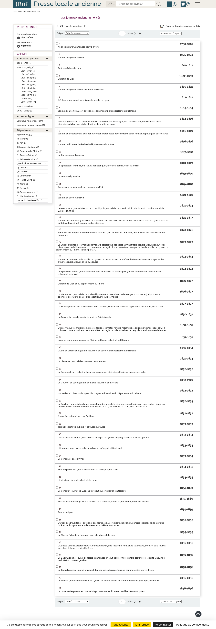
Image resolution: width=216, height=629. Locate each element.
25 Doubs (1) (23, 167)
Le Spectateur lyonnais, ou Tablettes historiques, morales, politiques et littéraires (98, 165)
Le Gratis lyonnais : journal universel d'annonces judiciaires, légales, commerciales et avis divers (106, 570)
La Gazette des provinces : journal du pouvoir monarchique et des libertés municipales (101, 591)
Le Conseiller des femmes (71, 459)
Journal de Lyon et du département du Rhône (81, 89)
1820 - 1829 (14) (28, 77)
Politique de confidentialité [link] (192, 624)
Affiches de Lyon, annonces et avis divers (78, 47)
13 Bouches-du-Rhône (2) (29, 151)
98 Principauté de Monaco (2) (31, 163)
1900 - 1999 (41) (25, 106)
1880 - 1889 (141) (29, 98)
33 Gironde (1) (24, 175)
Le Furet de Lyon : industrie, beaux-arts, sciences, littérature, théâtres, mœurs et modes (102, 372)
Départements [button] (25, 130)
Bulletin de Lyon (66, 79)
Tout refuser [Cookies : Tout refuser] (142, 624)
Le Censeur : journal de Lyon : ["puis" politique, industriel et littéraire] (92, 491)
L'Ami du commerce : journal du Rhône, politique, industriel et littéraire (93, 340)
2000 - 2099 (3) (24, 110)
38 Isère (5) (22, 139)
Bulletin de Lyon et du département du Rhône (81, 283)
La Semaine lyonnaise (69, 176)
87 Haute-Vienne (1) (27, 196)
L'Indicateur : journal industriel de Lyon (77, 480)
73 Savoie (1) (23, 188)
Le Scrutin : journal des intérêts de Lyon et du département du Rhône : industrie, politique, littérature (108, 580)
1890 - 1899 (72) (28, 102)
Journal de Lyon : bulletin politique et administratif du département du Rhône (97, 111)
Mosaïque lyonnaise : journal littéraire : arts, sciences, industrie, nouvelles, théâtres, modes (103, 501)
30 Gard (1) (22, 171)
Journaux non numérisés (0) (31, 125)
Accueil (17, 11)
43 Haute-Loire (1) (26, 180)
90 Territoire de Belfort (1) (30, 200)
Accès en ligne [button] (25, 116)
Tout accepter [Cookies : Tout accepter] (120, 624)
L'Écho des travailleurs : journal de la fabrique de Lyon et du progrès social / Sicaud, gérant (103, 437)
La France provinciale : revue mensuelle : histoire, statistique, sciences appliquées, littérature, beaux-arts (110, 306)
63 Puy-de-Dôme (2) (27, 155)
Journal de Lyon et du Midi (71, 57)
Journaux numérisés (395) (30, 121)
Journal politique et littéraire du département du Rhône (86, 144)
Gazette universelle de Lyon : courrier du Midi (80, 187)
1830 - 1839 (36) (28, 81)
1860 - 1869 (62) (29, 91)
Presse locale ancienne (67, 3)
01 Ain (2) (21, 143)
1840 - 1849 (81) (28, 84)
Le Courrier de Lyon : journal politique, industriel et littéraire (88, 382)
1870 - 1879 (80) (28, 95)
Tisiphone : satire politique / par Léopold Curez (81, 427)
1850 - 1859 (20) (28, 88)
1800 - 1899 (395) (25, 67)
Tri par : (60, 33)
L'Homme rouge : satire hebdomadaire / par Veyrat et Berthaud (90, 448)
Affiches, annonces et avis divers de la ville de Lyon (83, 100)
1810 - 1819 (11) (28, 74)
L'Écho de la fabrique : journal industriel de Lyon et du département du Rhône (97, 350)
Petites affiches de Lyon (70, 68)
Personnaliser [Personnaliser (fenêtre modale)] (163, 624)
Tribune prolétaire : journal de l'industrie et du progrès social (88, 469)
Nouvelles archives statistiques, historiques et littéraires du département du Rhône (99, 393)
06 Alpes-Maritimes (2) (28, 147)
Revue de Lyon (65, 512)
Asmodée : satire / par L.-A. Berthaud (76, 416)
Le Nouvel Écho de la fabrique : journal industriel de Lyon (86, 535)
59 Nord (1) (22, 184)
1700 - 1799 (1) (24, 63)
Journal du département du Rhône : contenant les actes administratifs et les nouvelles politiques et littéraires (113, 133)
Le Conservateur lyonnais (71, 155)
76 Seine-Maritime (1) (27, 192)
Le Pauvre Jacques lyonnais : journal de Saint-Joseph (84, 317)
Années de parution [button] (28, 58)
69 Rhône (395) (24, 134)
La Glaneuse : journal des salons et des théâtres (82, 361)
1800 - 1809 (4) (28, 71)
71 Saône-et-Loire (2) (27, 159)
